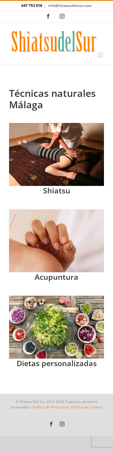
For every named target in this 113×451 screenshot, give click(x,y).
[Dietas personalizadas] (56, 298)
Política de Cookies (86, 407)
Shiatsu (56, 190)
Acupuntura (56, 277)
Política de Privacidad (50, 407)
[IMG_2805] (56, 125)
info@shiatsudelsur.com (70, 5)
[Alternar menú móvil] (101, 55)
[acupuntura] (56, 211)
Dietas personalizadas (57, 363)
